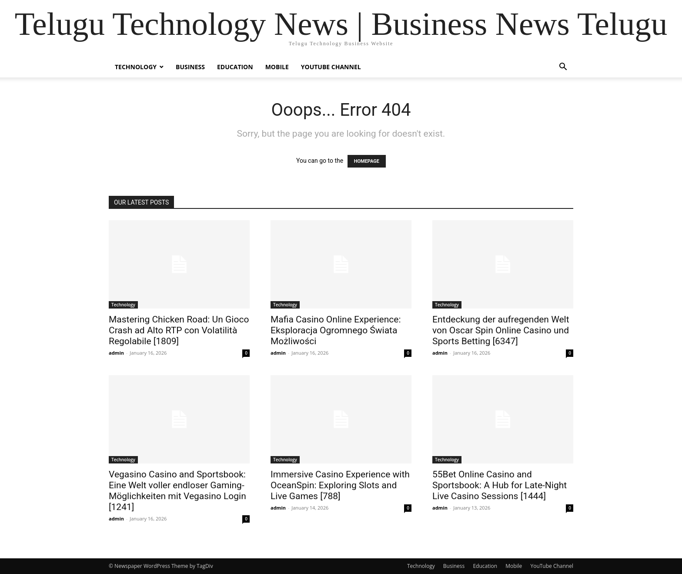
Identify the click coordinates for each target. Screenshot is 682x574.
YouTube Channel (331, 67)
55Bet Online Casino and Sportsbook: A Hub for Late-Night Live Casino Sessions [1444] (499, 485)
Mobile (277, 67)
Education (235, 67)
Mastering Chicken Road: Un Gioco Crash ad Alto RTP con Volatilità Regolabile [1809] (179, 330)
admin (116, 352)
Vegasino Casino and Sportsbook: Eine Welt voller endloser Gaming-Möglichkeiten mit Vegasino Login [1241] (177, 490)
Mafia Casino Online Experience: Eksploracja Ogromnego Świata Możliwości (336, 330)
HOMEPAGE (366, 161)
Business (190, 67)
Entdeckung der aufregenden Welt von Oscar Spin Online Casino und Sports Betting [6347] (500, 330)
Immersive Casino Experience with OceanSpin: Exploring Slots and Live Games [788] (340, 485)
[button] (562, 68)
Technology (136, 67)
